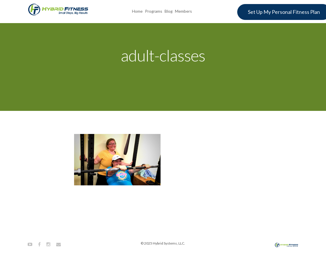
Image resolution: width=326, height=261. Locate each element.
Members (183, 11)
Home (137, 11)
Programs (153, 11)
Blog (169, 11)
